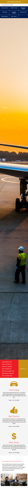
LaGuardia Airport (14, 13)
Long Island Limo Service (7, 4)
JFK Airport (4, 12)
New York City (23, 12)
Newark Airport (4, 16)
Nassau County (5, 7)
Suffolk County (14, 7)
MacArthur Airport (23, 8)
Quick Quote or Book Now (14, 2)
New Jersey (14, 16)
